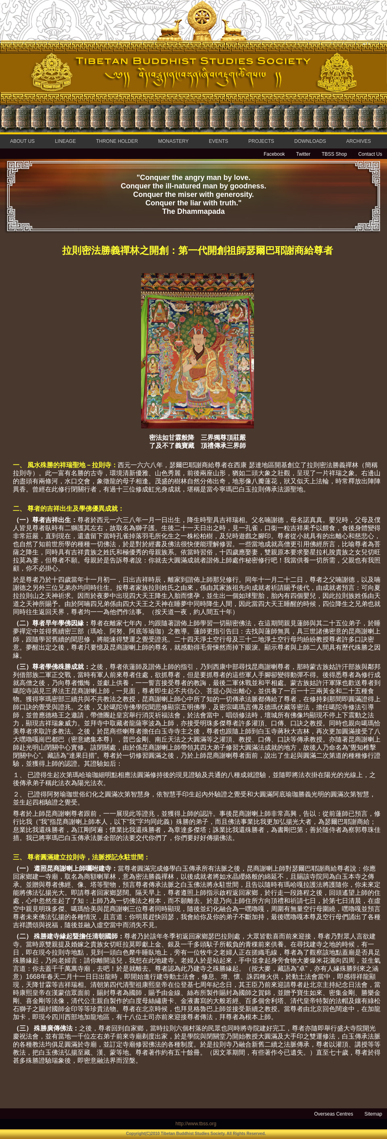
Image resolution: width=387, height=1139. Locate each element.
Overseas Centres (333, 1114)
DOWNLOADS (310, 141)
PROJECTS (261, 141)
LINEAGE (65, 141)
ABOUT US (22, 141)
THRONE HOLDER (117, 141)
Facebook (274, 154)
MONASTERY (173, 141)
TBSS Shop (334, 154)
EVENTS (218, 141)
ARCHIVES (358, 141)
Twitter (303, 154)
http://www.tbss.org (195, 1123)
